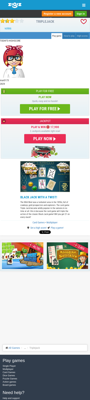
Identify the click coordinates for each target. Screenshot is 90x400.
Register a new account (57, 13)
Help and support (11, 398)
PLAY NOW (45, 138)
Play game (56, 36)
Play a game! (57, 227)
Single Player (9, 366)
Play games (14, 360)
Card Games (39, 222)
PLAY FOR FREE (45, 108)
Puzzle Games (10, 378)
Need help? (13, 392)
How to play (69, 36)
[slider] (12, 20)
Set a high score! (38, 227)
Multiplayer (52, 222)
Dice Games (9, 375)
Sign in (81, 13)
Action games (9, 382)
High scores (82, 36)
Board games (9, 385)
